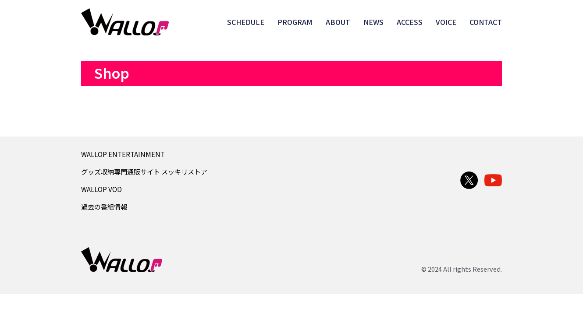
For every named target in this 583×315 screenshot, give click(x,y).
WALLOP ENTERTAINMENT (123, 154)
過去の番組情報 (104, 206)
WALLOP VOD (101, 189)
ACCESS (410, 22)
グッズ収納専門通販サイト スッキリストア (144, 171)
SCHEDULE (245, 22)
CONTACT (485, 22)
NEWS (373, 22)
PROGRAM (295, 22)
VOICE (446, 22)
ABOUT (338, 22)
